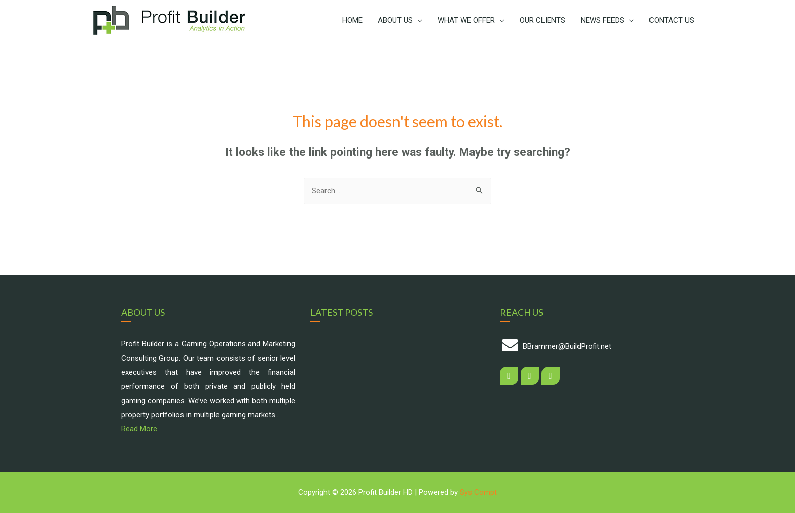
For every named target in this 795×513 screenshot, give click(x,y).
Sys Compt (478, 492)
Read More (139, 428)
